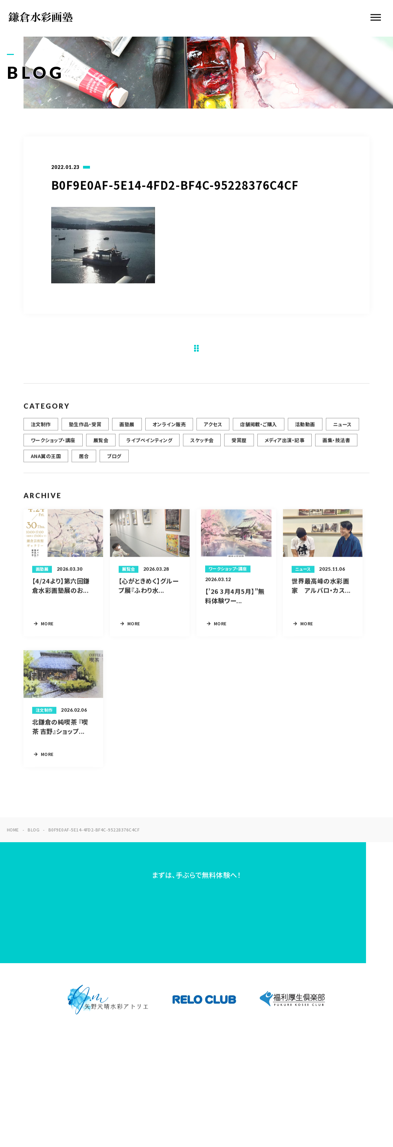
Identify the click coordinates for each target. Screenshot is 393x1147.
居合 (84, 460)
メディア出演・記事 (284, 444)
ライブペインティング (149, 444)
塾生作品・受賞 (85, 428)
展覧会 (100, 444)
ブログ (114, 460)
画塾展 (126, 428)
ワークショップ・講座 (53, 444)
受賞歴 (238, 444)
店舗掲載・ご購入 (258, 428)
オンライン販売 (169, 428)
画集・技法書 (336, 444)
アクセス (213, 428)
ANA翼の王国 (46, 460)
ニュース (342, 428)
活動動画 (305, 428)
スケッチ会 (201, 444)
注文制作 (41, 428)
